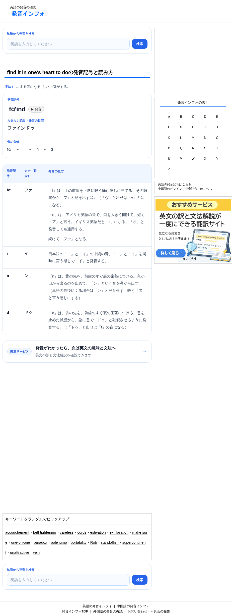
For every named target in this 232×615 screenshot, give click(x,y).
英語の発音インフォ (97, 606)
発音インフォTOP (75, 611)
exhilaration (119, 532)
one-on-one (20, 542)
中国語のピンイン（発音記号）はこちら (185, 188)
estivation (98, 532)
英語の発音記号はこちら (174, 184)
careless (67, 532)
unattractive (19, 552)
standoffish (110, 542)
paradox (40, 542)
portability (79, 542)
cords (81, 532)
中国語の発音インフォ (133, 606)
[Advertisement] (140, 11)
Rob (93, 542)
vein (36, 552)
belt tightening (44, 532)
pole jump (59, 542)
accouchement (17, 532)
